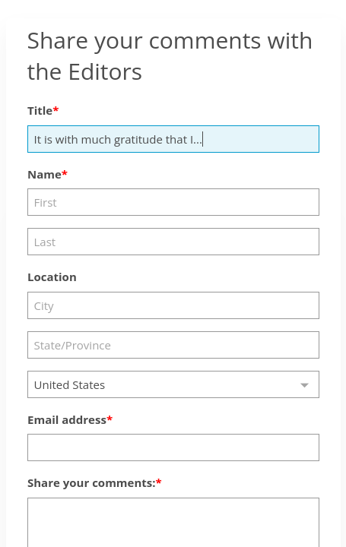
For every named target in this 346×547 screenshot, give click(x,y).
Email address (66, 419)
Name (44, 174)
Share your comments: (91, 482)
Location (52, 276)
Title (39, 110)
